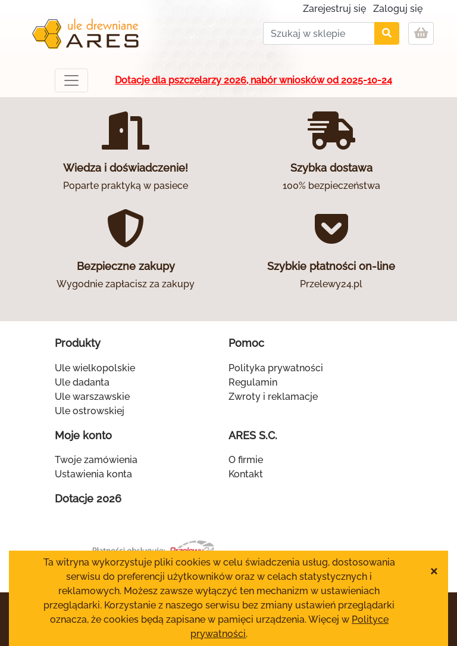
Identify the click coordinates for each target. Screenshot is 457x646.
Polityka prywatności (275, 368)
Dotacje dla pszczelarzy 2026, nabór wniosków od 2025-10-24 (253, 80)
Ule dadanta (82, 382)
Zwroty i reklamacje (273, 396)
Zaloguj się (397, 8)
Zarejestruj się (334, 8)
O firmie (245, 459)
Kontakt (245, 474)
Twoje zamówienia (96, 459)
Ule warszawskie (92, 396)
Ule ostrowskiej (89, 411)
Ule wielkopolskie (95, 368)
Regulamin (252, 382)
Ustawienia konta (93, 474)
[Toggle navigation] (71, 80)
